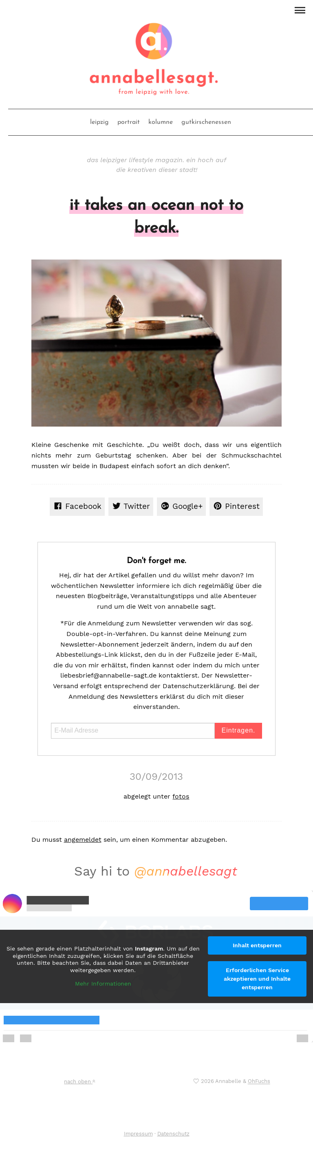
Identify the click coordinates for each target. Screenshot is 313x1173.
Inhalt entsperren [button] (257, 945)
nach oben (79, 1081)
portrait (128, 122)
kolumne (160, 122)
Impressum (138, 1134)
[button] (300, 9)
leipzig (99, 122)
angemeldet (82, 839)
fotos (180, 796)
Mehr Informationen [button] (103, 983)
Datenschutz (173, 1134)
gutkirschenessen (206, 122)
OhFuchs (259, 1081)
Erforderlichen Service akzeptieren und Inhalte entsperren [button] (257, 978)
